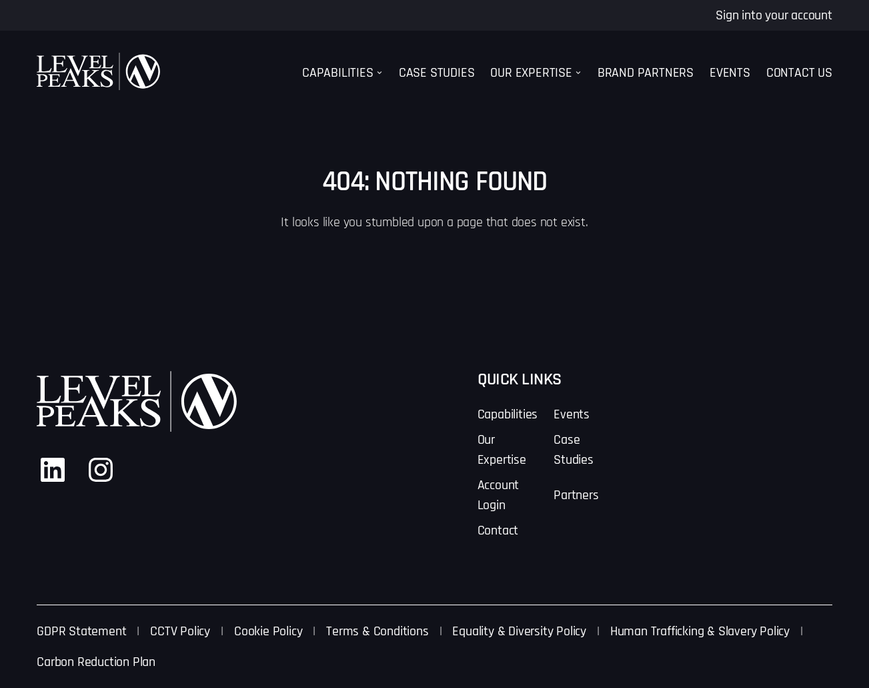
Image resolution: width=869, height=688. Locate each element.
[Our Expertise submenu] (578, 72)
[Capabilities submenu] (379, 72)
